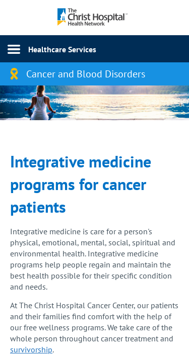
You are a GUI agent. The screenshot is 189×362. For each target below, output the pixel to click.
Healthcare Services (62, 49)
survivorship (31, 349)
